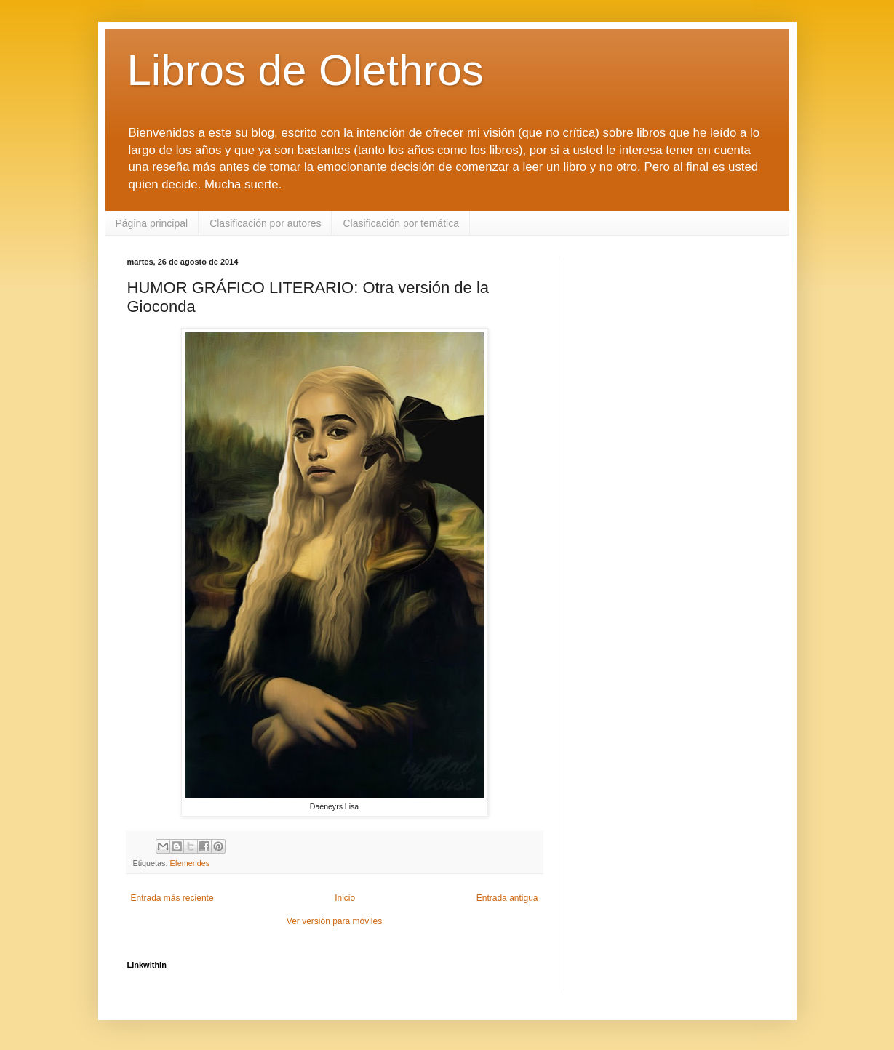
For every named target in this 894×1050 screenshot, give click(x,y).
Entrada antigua (507, 898)
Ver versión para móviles (334, 921)
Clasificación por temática (401, 223)
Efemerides (190, 863)
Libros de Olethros (305, 70)
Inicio (345, 898)
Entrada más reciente (172, 898)
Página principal (152, 223)
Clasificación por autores (265, 223)
